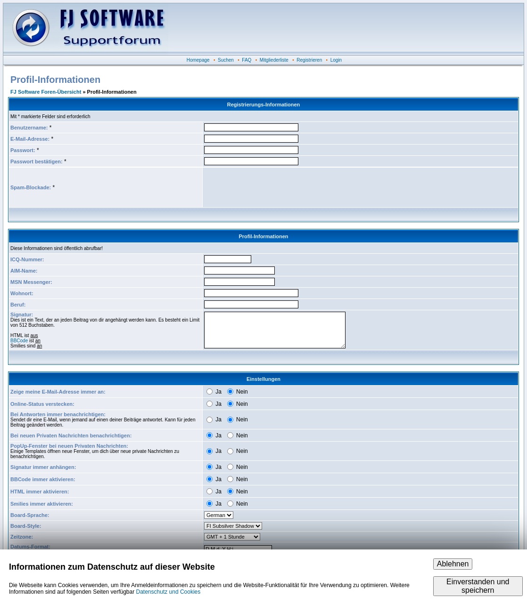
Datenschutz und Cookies (168, 592)
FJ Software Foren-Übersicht (45, 92)
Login (336, 60)
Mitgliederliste (274, 60)
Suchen (226, 60)
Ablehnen (453, 564)
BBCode (19, 340)
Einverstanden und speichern (477, 586)
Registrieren (309, 60)
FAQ (246, 60)
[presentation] (275, 187)
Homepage (198, 60)
